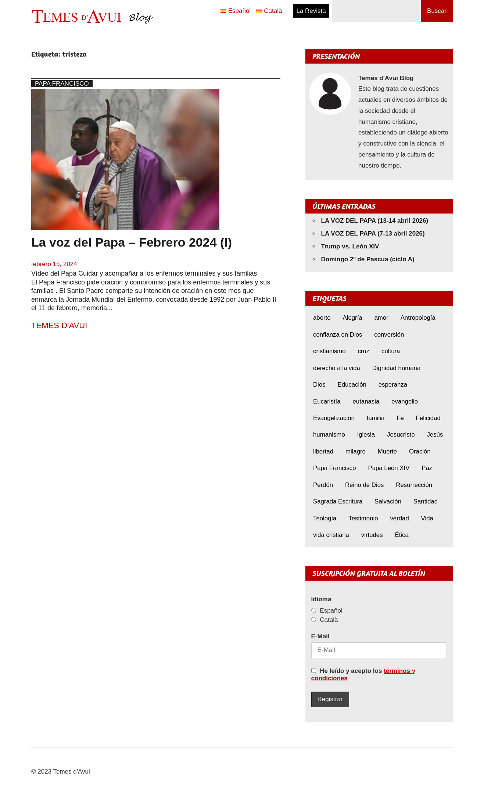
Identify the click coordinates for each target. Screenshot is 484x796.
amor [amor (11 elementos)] (381, 317)
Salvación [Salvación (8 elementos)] (387, 501)
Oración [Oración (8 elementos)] (420, 451)
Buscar (437, 10)
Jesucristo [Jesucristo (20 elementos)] (401, 434)
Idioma (321, 599)
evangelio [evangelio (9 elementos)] (404, 401)
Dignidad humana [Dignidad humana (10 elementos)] (396, 368)
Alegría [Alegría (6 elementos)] (352, 317)
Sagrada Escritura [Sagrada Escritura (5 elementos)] (337, 501)
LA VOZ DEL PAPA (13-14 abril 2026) (375, 220)
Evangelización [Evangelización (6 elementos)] (334, 418)
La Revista (311, 10)
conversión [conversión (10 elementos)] (389, 334)
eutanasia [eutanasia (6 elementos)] (366, 401)
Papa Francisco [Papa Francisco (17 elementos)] (334, 468)
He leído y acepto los (363, 674)
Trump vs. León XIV (350, 246)
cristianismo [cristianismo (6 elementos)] (329, 351)
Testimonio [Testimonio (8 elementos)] (363, 518)
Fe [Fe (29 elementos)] (400, 418)
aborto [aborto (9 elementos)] (322, 317)
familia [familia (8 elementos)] (376, 418)
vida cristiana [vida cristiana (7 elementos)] (331, 534)
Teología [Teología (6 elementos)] (324, 518)
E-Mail (320, 636)
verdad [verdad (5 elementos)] (399, 518)
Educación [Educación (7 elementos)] (351, 384)
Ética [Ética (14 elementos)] (401, 534)
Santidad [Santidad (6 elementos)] (425, 501)
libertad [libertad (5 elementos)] (323, 451)
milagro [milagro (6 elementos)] (355, 451)
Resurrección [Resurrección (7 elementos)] (414, 484)
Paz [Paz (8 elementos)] (427, 468)
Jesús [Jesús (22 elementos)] (435, 434)
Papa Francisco (62, 83)
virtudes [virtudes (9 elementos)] (372, 534)
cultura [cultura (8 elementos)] (390, 351)
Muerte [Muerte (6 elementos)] (387, 451)
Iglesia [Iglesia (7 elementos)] (366, 434)
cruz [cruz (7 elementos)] (363, 351)
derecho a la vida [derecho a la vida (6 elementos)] (336, 368)
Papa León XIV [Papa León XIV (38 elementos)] (388, 468)
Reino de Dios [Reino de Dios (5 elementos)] (364, 484)
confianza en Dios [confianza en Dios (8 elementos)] (337, 334)
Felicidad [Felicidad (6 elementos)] (428, 418)
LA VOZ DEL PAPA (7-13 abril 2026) (373, 233)
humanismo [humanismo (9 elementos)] (329, 434)
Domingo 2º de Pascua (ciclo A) (368, 259)
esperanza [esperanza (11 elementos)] (393, 384)
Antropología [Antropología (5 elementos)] (418, 317)
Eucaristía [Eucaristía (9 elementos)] (327, 401)
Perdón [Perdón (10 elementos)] (323, 484)
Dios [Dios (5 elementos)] (319, 384)
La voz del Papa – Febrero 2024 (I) (131, 242)
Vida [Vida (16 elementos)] (427, 518)
